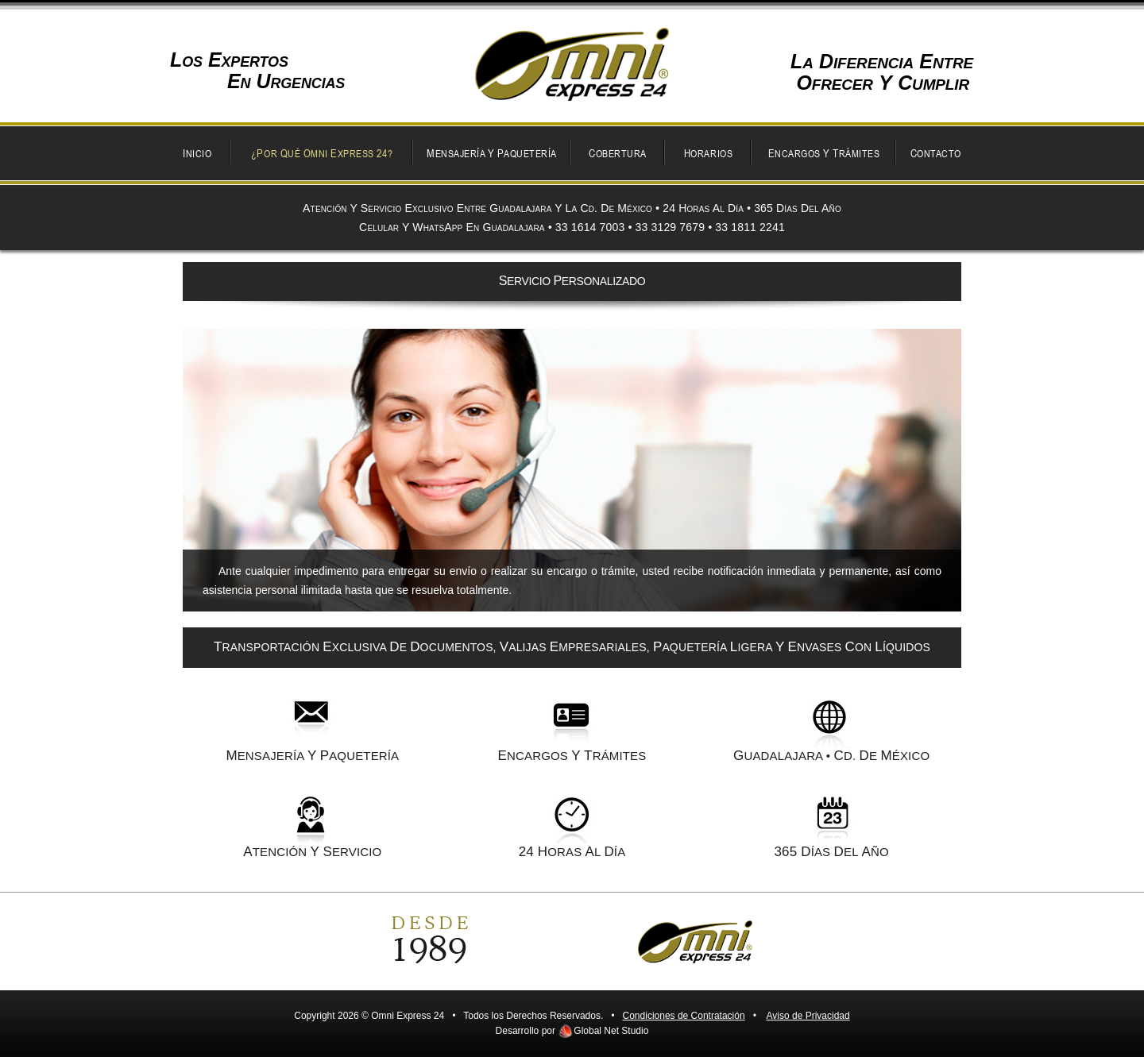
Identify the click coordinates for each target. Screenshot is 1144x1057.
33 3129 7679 (670, 227)
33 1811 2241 (750, 227)
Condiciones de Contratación (684, 1015)
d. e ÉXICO (882, 755)
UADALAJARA (777, 755)
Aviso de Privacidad (808, 1015)
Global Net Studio (611, 1030)
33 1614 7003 (590, 227)
